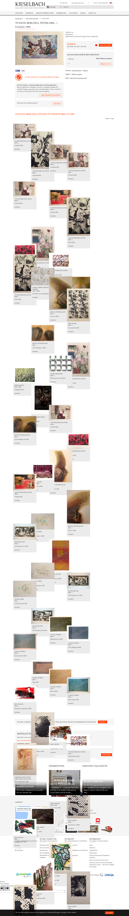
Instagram (79, 821)
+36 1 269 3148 (63, 3)
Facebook (69, 821)
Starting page (19, 18)
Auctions (19, 13)
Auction (17, 845)
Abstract (85, 70)
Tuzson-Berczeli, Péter (32, 18)
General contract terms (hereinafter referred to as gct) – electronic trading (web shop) (101, 864)
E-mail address (70, 743)
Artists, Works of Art (45, 13)
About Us (92, 848)
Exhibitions (61, 13)
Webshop (29, 13)
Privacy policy (31, 750)
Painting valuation (46, 845)
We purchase (19, 850)
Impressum (93, 853)
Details (74, 912)
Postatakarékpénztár (71, 855)
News (91, 845)
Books (83, 13)
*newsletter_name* (23, 743)
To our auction (44, 848)
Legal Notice (93, 850)
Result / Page (110, 118)
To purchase (44, 850)
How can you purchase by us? (98, 860)
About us (92, 13)
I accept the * (27, 750)
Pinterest (88, 821)
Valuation (73, 13)
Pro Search (68, 853)
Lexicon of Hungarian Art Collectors (76, 850)
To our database (45, 853)
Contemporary (77, 70)
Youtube (98, 821)
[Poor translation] (6, 888)
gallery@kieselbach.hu (78, 3)
